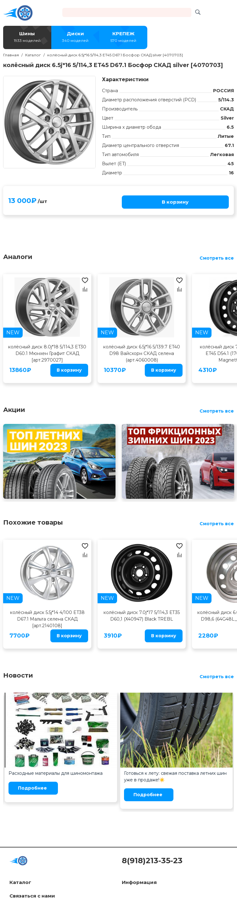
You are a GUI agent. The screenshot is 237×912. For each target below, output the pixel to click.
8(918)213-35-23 (152, 860)
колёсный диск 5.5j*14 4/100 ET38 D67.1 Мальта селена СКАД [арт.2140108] (47, 619)
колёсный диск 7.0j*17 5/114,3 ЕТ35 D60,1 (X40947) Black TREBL (142, 616)
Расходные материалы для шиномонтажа (55, 773)
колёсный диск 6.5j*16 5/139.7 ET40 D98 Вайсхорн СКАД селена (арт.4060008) (141, 353)
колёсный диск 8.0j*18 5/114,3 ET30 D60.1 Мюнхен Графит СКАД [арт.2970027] (47, 353)
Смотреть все (217, 258)
